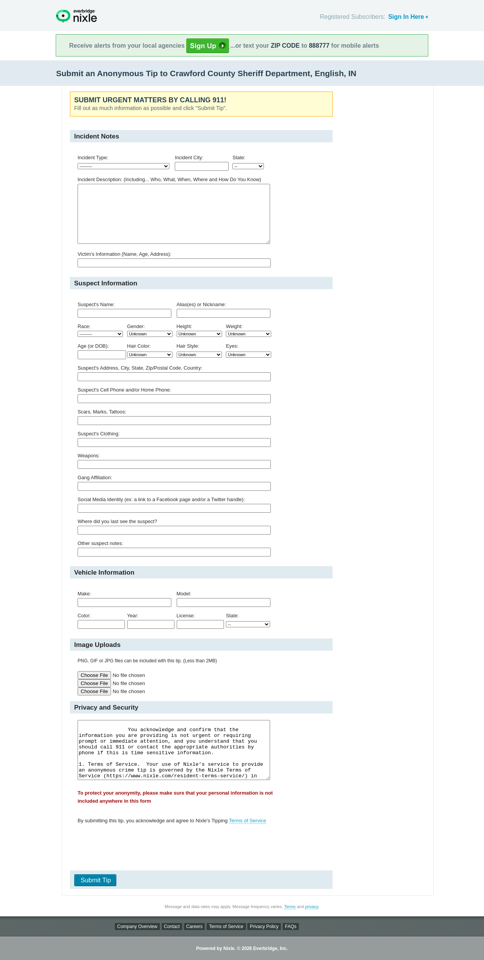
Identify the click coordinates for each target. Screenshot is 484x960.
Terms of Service (247, 820)
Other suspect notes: (100, 543)
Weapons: (89, 455)
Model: (184, 594)
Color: (84, 615)
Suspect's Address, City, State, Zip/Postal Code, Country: (140, 368)
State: (238, 157)
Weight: (234, 326)
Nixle (76, 16)
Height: (184, 326)
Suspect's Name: (96, 304)
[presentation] (198, 849)
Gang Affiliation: (95, 477)
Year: (132, 615)
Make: (84, 594)
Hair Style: (188, 346)
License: (186, 615)
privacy (311, 906)
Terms (290, 906)
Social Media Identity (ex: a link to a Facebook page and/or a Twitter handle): (161, 499)
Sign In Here (406, 16)
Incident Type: (93, 157)
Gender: (136, 326)
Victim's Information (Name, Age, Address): (124, 254)
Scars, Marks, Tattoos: (102, 412)
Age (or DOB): (93, 346)
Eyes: (232, 346)
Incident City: (189, 157)
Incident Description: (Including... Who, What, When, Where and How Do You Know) (169, 179)
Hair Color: (139, 346)
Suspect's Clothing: (98, 434)
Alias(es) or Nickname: (201, 304)
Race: (84, 326)
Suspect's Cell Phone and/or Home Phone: (124, 390)
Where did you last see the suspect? (117, 521)
